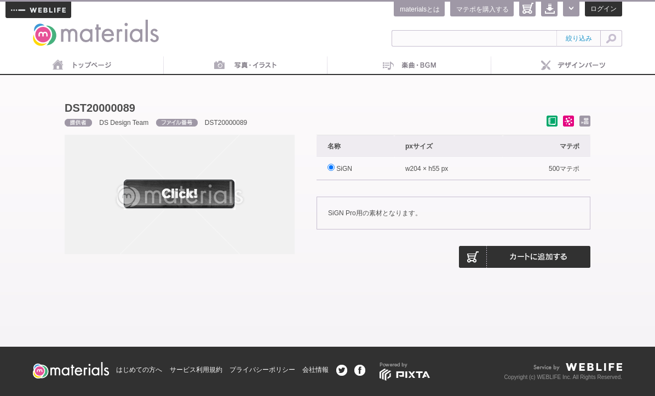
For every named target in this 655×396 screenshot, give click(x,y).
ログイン (603, 9)
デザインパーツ (573, 65)
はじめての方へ (139, 370)
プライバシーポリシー (262, 370)
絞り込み (579, 38)
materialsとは (420, 9)
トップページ (82, 65)
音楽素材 (409, 65)
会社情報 (315, 370)
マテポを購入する (482, 9)
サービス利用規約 (196, 370)
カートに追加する (524, 257)
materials (45, 26)
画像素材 (246, 65)
